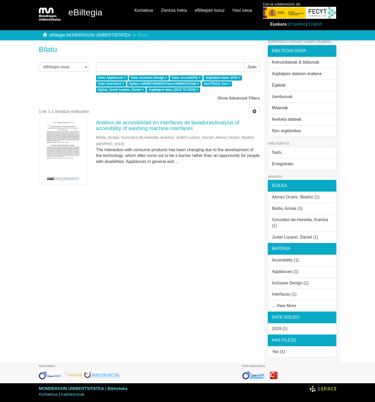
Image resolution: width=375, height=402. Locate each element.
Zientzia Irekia (174, 10)
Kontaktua (143, 10)
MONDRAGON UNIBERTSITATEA (71, 388)
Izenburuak (282, 96)
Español (297, 24)
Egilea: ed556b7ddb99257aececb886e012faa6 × (164, 84)
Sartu (277, 152)
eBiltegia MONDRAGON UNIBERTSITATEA (89, 35)
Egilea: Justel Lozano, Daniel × (121, 90)
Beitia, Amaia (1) (287, 208)
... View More (284, 305)
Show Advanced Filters (238, 98)
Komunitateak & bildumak (295, 62)
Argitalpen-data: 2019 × (222, 78)
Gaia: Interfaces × (111, 84)
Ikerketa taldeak (286, 119)
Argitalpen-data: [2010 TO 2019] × (173, 90)
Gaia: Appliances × (112, 78)
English (315, 24)
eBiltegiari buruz (210, 10)
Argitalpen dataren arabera (297, 73)
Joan (252, 67)
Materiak (280, 108)
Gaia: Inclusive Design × (149, 78)
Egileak (278, 85)
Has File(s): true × (217, 84)
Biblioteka (117, 388)
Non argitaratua (286, 131)
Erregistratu (283, 164)
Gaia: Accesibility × (186, 78)
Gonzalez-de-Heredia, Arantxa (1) (300, 222)
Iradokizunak (73, 394)
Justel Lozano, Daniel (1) (295, 237)
